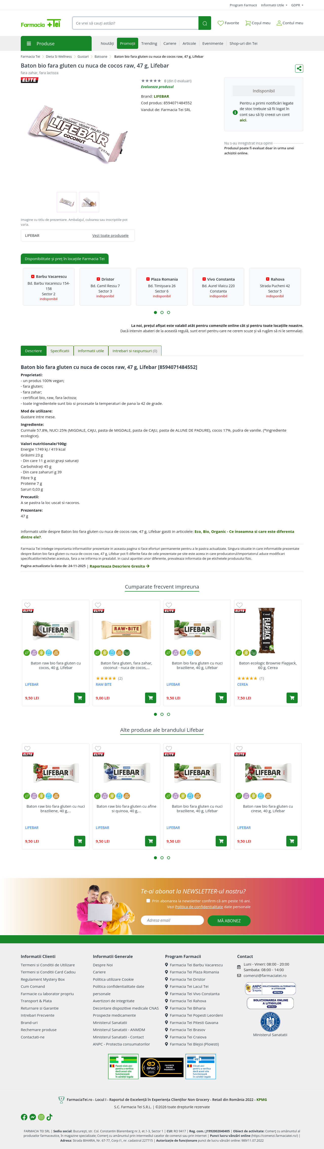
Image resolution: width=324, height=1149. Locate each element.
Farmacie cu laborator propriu (47, 993)
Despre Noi (103, 964)
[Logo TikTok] (49, 1117)
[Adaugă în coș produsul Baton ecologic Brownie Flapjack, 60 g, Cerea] (292, 698)
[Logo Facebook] (24, 1117)
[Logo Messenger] (32, 1117)
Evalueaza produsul (157, 86)
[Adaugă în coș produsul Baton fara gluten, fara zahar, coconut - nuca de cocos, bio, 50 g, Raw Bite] (150, 698)
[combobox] (135, 23)
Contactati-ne (33, 1036)
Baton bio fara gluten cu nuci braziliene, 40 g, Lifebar (197, 665)
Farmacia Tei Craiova (186, 1036)
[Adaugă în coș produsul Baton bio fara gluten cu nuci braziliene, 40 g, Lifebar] (221, 698)
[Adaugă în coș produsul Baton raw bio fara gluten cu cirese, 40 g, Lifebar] (291, 841)
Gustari (83, 56)
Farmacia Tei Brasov (185, 1029)
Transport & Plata (36, 1000)
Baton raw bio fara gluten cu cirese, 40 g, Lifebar (268, 808)
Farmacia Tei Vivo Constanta (192, 993)
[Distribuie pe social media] (299, 69)
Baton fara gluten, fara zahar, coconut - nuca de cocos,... (126, 665)
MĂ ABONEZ (229, 921)
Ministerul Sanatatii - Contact (118, 1036)
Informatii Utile (273, 5)
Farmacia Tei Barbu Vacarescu (194, 964)
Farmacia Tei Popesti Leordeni (194, 1015)
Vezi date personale (209, 906)
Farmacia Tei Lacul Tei (187, 986)
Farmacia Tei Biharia (185, 1008)
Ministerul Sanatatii (110, 1022)
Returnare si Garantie (40, 1008)
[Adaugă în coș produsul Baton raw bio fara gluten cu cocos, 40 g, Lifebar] (79, 698)
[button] (155, 312)
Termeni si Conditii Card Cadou (48, 971)
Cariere (99, 971)
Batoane (100, 56)
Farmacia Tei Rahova (185, 1000)
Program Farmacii (243, 5)
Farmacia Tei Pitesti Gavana (191, 1022)
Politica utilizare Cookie (113, 979)
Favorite (228, 23)
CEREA (242, 684)
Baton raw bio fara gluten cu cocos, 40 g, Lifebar (55, 665)
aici (243, 119)
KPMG (261, 1099)
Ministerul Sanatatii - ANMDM (119, 1029)
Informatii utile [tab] (91, 350)
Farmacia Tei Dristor (185, 979)
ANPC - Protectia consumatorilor (121, 1044)
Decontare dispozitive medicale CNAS (126, 1008)
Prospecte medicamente (114, 1015)
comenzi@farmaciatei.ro (265, 975)
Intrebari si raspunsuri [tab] (135, 350)
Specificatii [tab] (60, 350)
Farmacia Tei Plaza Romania (192, 971)
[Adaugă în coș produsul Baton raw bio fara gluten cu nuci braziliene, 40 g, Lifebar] (79, 841)
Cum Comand (33, 986)
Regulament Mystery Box (43, 979)
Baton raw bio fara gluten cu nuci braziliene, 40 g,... (56, 808)
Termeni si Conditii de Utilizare (48, 964)
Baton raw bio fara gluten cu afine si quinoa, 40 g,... (126, 808)
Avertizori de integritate (113, 1000)
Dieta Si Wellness (59, 56)
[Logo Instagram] (41, 1117)
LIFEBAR (161, 96)
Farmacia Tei (30, 56)
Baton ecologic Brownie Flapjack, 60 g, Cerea (268, 665)
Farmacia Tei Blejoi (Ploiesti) (192, 1044)
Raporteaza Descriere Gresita (119, 566)
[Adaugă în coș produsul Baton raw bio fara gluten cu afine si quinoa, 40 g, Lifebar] (150, 841)
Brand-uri (29, 1022)
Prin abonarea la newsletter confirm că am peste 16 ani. (201, 900)
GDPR (296, 5)
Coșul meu (258, 22)
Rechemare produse (38, 1029)
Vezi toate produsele (110, 235)
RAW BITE (104, 684)
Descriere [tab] (33, 350)
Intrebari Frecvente (37, 1015)
